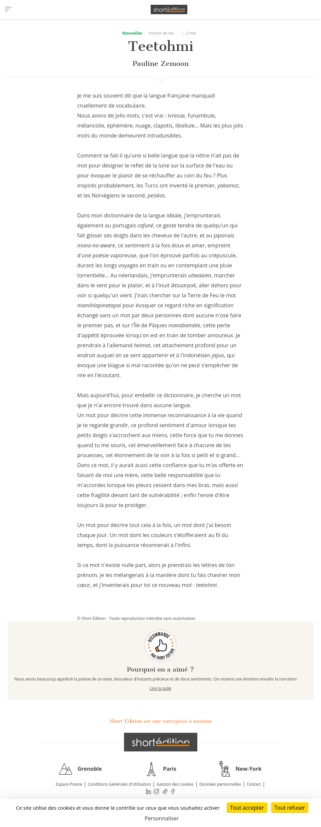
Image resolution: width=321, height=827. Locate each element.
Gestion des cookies (175, 784)
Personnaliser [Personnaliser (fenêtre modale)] (162, 818)
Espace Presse (69, 784)
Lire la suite (160, 688)
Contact (254, 784)
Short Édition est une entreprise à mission (161, 721)
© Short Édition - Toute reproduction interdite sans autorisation (136, 618)
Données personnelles (220, 784)
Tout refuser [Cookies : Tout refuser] (289, 807)
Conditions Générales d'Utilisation (119, 784)
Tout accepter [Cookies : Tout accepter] (247, 807)
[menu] (8, 9)
